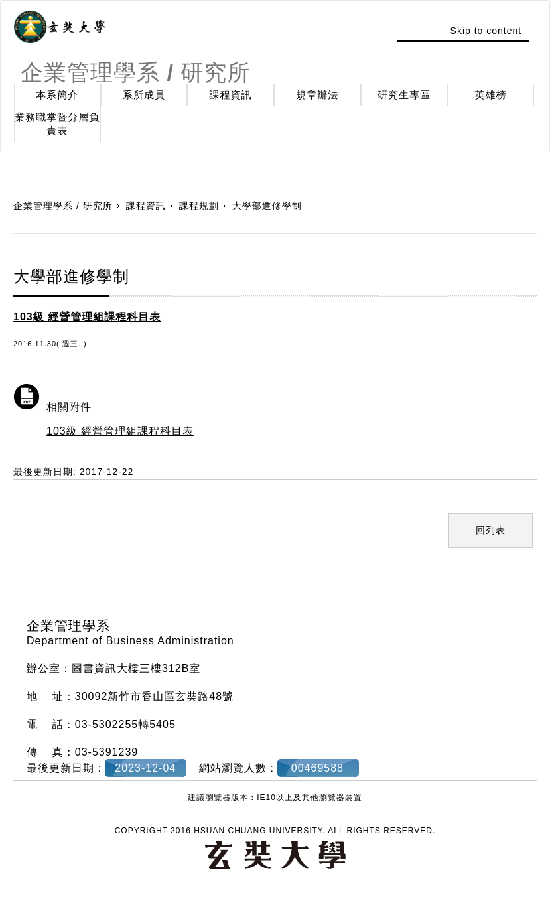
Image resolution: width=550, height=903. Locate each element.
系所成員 (144, 94)
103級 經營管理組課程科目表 (120, 431)
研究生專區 (404, 94)
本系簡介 (57, 94)
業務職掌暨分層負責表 (57, 123)
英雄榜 (491, 94)
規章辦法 (317, 94)
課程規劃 (199, 205)
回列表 (491, 530)
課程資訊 (231, 94)
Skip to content (486, 30)
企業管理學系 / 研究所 (63, 205)
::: (415, 30)
